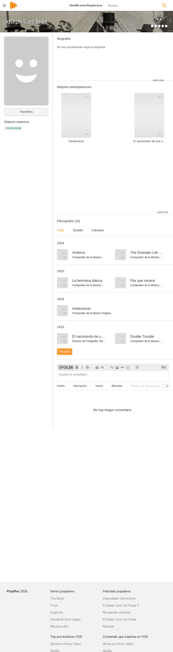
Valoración (80, 385)
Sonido (78, 230)
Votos (99, 385)
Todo (60, 230)
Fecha (61, 385)
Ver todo (64, 351)
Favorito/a (26, 111)
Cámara (97, 230)
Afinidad (116, 385)
